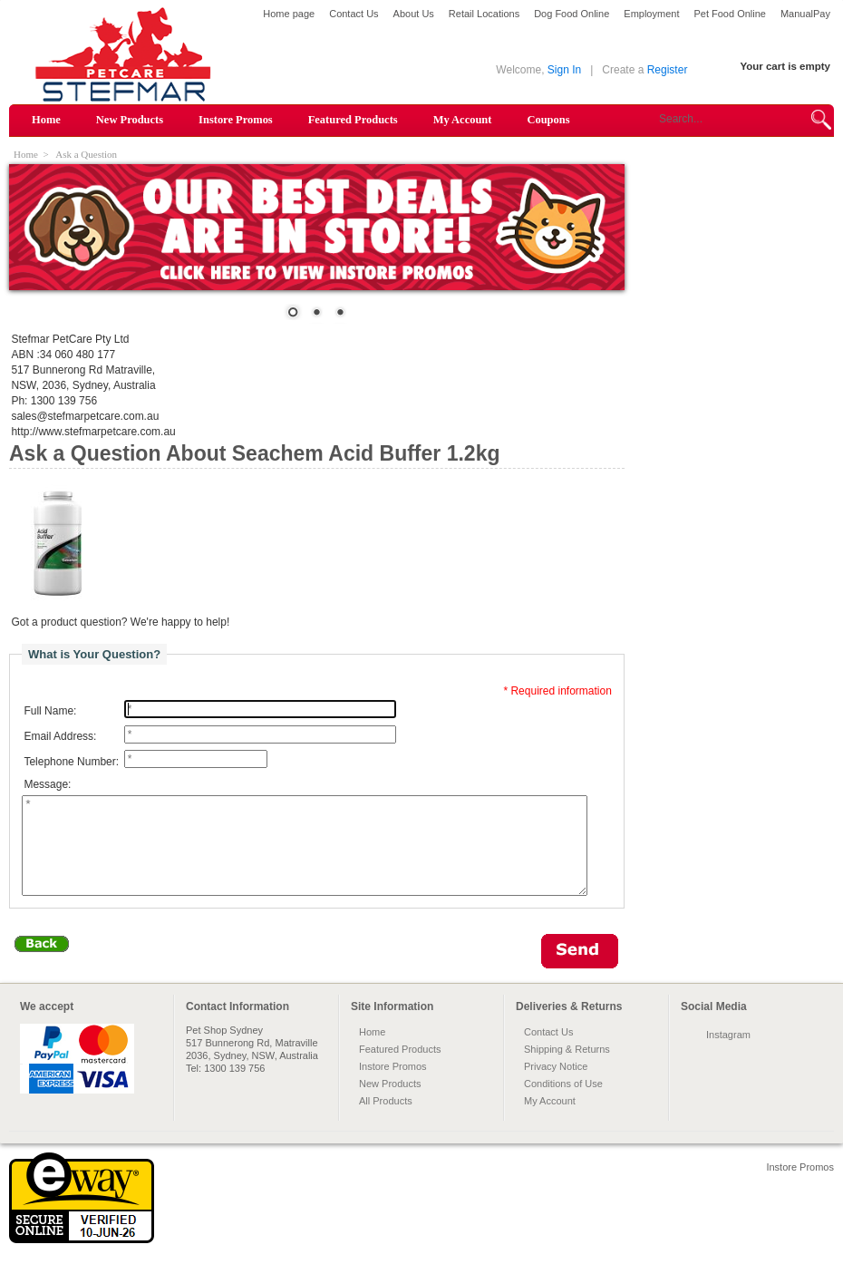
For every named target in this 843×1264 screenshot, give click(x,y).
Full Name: (50, 711)
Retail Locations (484, 13)
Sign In (564, 69)
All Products (385, 1119)
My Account (462, 119)
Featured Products (353, 119)
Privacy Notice (555, 1085)
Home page (289, 13)
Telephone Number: (71, 761)
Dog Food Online (571, 13)
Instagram (728, 1053)
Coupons (548, 119)
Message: (47, 784)
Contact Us (353, 13)
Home (46, 119)
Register (667, 69)
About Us (413, 13)
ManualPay (805, 13)
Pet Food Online (729, 13)
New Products (129, 119)
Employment (651, 13)
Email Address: (60, 736)
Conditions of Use (563, 1102)
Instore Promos (236, 119)
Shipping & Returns (567, 1068)
